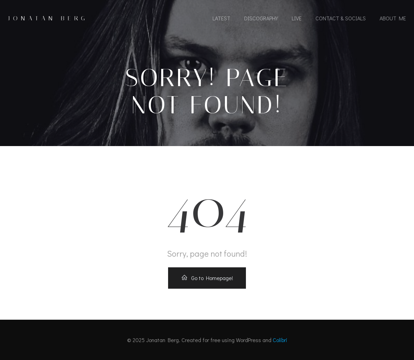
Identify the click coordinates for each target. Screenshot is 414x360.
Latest (221, 18)
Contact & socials (340, 18)
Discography (261, 18)
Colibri (280, 339)
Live (297, 18)
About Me (393, 18)
